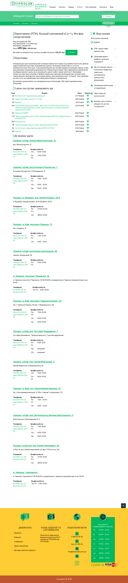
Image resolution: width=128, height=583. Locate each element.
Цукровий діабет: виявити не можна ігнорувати (104, 58)
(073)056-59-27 (19, 484)
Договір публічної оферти (24, 550)
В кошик (71, 52)
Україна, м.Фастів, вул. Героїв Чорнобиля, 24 (36, 446)
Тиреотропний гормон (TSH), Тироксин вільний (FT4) (36, 125)
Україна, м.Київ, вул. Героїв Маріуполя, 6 (34, 362)
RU (40, 9)
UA (36, 9)
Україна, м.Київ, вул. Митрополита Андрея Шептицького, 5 (43, 415)
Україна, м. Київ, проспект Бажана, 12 (32, 224)
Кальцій (18, 102)
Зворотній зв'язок (21, 546)
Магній (18, 131)
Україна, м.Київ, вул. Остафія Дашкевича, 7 (35, 331)
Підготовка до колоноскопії (104, 94)
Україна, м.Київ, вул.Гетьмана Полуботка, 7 (35, 167)
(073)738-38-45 (19, 290)
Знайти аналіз (108, 23)
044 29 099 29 (40, 7)
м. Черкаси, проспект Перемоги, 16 (31, 276)
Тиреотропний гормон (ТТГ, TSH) (28, 99)
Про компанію (91, 6)
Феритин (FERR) (21, 113)
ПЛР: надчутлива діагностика (104, 49)
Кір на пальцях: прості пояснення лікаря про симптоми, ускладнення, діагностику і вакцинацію (104, 73)
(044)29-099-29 (19, 179)
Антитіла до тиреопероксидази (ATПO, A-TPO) (34, 128)
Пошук (108, 16)
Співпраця (18, 542)
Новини (71, 6)
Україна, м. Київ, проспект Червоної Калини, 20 (37, 301)
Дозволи (17, 533)
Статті (79, 6)
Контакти (103, 6)
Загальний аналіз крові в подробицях (104, 86)
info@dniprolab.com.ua (77, 552)
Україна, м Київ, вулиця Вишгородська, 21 (34, 141)
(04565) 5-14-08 (19, 457)
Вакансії (17, 537)
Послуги (62, 6)
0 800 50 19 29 (41, 5)
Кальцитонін (20, 122)
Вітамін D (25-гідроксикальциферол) (30, 96)
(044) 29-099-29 (20, 152)
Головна (52, 6)
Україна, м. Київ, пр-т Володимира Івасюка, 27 (37, 389)
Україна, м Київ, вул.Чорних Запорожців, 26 (35, 251)
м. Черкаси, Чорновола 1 (25, 472)
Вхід (111, 6)
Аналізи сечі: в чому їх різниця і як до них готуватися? (104, 103)
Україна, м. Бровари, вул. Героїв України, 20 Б (36, 198)
